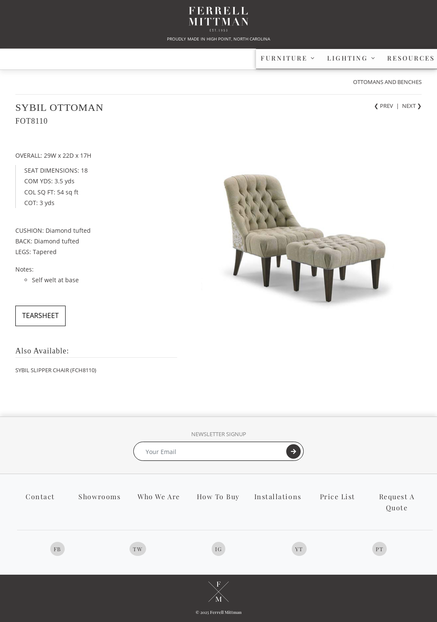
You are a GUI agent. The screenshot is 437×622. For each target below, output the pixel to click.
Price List (337, 496)
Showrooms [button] (99, 496)
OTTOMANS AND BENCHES (387, 82)
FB (57, 549)
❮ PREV (383, 106)
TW (138, 549)
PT (379, 549)
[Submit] (293, 451)
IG (218, 549)
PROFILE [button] (329, 58)
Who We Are (159, 496)
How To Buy (218, 496)
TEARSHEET (40, 315)
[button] (398, 58)
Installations (278, 496)
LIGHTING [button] (147, 58)
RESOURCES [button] (240, 58)
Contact (40, 496)
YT (299, 549)
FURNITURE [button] (56, 58)
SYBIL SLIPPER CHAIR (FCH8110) (55, 370)
